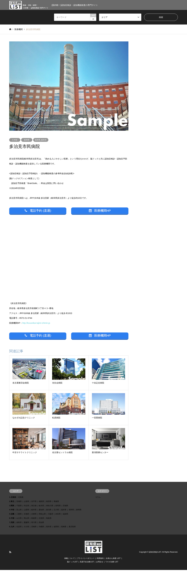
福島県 (41, 503)
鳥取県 (48, 520)
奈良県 (58, 516)
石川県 (56, 512)
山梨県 (26, 512)
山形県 (26, 503)
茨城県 (65, 508)
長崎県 (63, 529)
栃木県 (41, 508)
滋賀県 (65, 516)
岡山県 (26, 520)
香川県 (34, 524)
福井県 (63, 512)
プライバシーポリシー (86, 560)
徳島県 (19, 524)
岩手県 (34, 503)
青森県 (56, 503)
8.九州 (11, 529)
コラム (98, 499)
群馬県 (58, 508)
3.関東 (11, 508)
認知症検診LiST (155, 554)
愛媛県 (26, 524)
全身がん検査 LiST (113, 560)
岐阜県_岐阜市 (41, 140)
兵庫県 (34, 516)
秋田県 (48, 503)
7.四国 (11, 524)
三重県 (19, 516)
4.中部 (14, 140)
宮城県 (19, 503)
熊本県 (48, 529)
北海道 (20, 499)
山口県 (19, 520)
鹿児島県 (72, 529)
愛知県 (41, 512)
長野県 (71, 512)
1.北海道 (12, 499)
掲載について (69, 560)
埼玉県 (26, 508)
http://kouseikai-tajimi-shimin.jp (36, 324)
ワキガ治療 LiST (111, 564)
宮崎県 (34, 529)
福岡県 (56, 529)
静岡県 (78, 512)
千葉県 (19, 508)
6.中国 (11, 520)
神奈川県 (49, 508)
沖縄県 (41, 529)
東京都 (34, 508)
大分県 (26, 529)
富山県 (19, 512)
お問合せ (99, 564)
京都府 (26, 516)
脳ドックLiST (72, 564)
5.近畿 (11, 516)
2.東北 (11, 503)
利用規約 (100, 560)
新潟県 (48, 512)
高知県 (41, 524)
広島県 (41, 520)
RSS (10, 554)
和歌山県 (42, 516)
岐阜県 (26, 140)
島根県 (34, 520)
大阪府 (50, 516)
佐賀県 (19, 529)
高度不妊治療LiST (87, 564)
